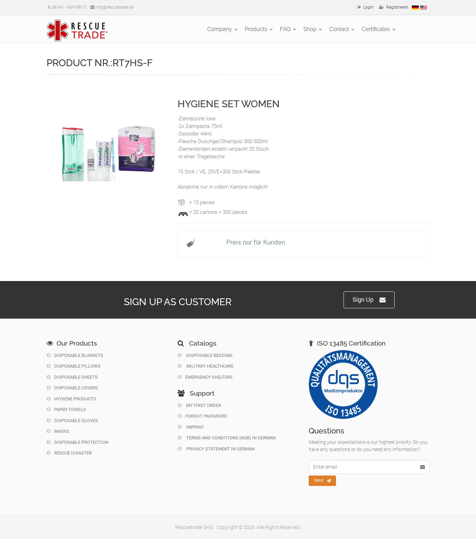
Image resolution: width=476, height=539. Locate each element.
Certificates (376, 29)
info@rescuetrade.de (114, 7)
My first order (199, 405)
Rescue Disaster (69, 453)
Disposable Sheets (72, 377)
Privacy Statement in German (216, 448)
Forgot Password (202, 416)
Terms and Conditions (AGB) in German (227, 437)
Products (256, 29)
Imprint (191, 427)
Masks (58, 431)
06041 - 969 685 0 (69, 7)
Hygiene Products (71, 398)
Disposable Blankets (75, 355)
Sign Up (369, 300)
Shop (309, 29)
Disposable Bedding (205, 355)
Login (368, 7)
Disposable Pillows (73, 366)
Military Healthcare (206, 366)
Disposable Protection (77, 442)
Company (219, 29)
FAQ (285, 29)
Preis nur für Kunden (255, 242)
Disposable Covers (72, 387)
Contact (339, 29)
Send (322, 481)
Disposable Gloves (72, 420)
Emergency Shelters (205, 377)
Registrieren (397, 7)
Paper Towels (66, 409)
